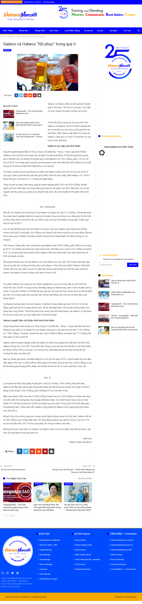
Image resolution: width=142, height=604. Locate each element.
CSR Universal (80, 564)
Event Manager (45, 574)
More (125, 30)
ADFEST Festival (116, 555)
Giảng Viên (40, 30)
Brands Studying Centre (83, 545)
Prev (6, 515)
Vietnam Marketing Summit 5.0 (122, 545)
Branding (7, 50)
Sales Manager (45, 559)
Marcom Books (80, 550)
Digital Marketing (46, 550)
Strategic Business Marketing (49, 540)
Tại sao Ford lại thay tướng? (13, 469)
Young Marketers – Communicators (123, 569)
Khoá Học (23, 30)
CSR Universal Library (118, 564)
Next (13, 515)
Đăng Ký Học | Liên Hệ (32, 2)
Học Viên (54, 30)
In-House (88, 30)
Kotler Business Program (48, 579)
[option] (118, 307)
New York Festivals (117, 559)
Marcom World (80, 540)
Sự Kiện (113, 30)
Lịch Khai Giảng (48, 2)
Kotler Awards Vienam (83, 555)
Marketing (7, 483)
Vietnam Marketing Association (122, 540)
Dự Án (100, 30)
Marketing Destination (83, 569)
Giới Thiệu (8, 30)
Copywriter (43, 569)
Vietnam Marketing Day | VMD (121, 550)
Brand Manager (45, 555)
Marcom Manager (46, 564)
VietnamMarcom (131, 597)
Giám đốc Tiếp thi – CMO (48, 545)
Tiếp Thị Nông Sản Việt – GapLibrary (87, 559)
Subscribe (133, 265)
